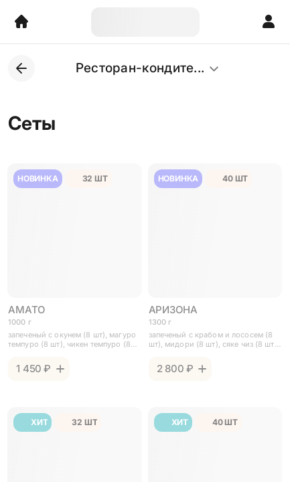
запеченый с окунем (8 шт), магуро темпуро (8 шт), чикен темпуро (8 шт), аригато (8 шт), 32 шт (72, 339)
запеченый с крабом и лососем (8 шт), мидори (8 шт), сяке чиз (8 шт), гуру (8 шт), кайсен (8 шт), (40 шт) (214, 339)
